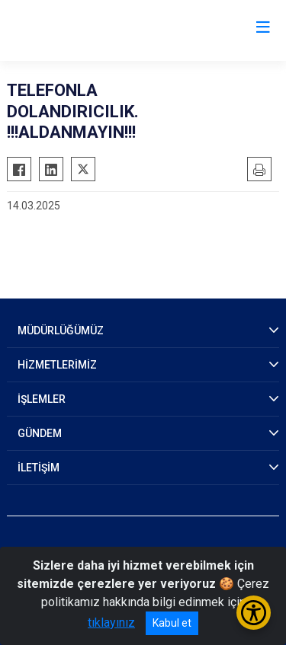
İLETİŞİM (38, 467)
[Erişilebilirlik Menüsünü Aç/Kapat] (253, 613)
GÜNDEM (40, 433)
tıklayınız (111, 622)
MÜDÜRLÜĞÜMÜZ (61, 330)
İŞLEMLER (42, 399)
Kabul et (172, 623)
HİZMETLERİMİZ (57, 365)
